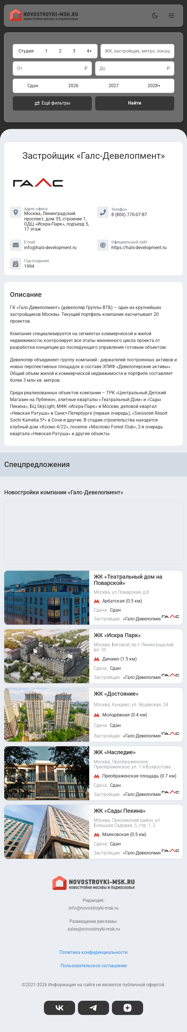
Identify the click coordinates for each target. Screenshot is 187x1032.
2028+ (154, 85)
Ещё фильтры (52, 103)
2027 (114, 85)
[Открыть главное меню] (170, 15)
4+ (89, 51)
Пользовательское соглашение (94, 965)
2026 (73, 85)
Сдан (32, 85)
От (19, 68)
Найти (134, 103)
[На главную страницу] (44, 19)
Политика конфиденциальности (94, 952)
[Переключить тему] (154, 15)
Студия (26, 51)
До (102, 68)
